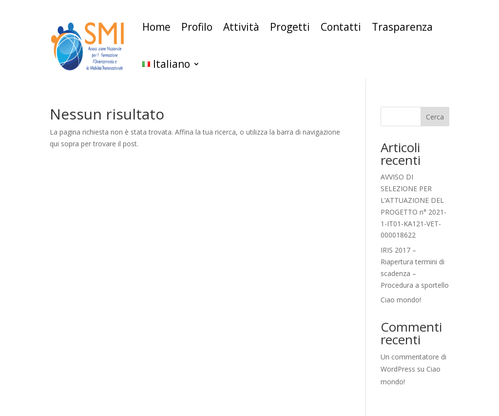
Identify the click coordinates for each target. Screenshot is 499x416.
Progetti (290, 27)
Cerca (435, 116)
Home (156, 27)
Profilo (196, 27)
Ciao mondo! (401, 299)
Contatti (341, 27)
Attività (241, 27)
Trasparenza (402, 27)
